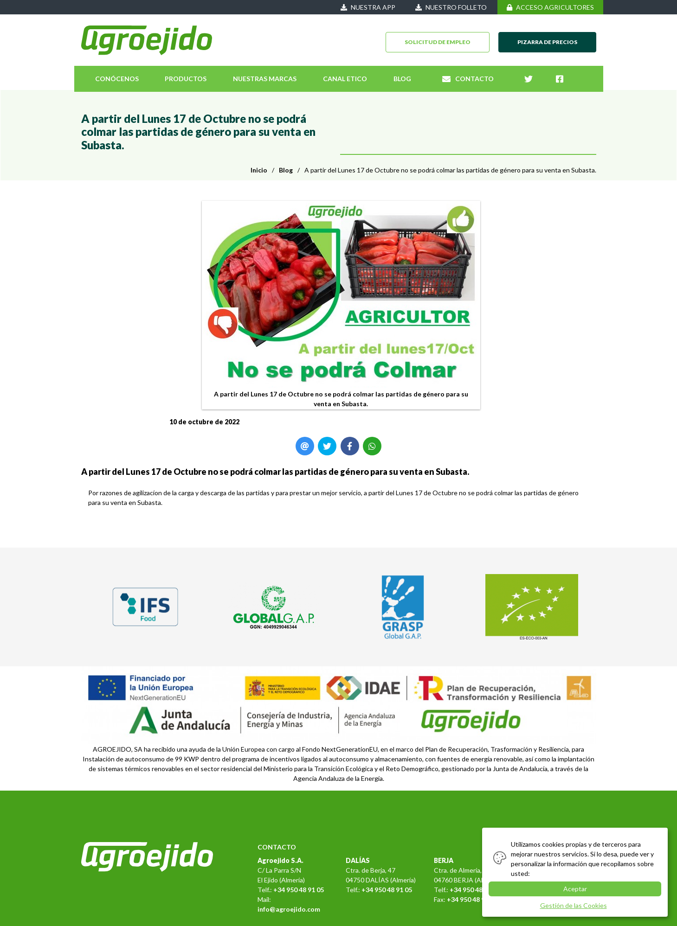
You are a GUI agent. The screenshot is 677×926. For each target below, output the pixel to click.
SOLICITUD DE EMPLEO (438, 41)
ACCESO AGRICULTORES (550, 7)
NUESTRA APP (368, 7)
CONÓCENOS (117, 79)
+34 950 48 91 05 (298, 890)
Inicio (259, 170)
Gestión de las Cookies (573, 905)
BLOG (402, 79)
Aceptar (575, 889)
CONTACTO (468, 79)
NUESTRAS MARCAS (265, 79)
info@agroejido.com (289, 909)
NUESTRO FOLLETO (451, 7)
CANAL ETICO (345, 79)
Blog (286, 170)
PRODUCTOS (185, 79)
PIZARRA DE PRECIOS (547, 41)
